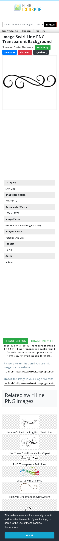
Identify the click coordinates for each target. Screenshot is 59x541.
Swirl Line (10, 188)
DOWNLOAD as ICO (42, 341)
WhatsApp (43, 47)
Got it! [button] (29, 535)
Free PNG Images (10, 31)
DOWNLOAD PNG (15, 341)
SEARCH (50, 24)
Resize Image (42, 31)
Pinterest (25, 52)
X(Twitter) (41, 52)
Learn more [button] (11, 527)
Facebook (9, 52)
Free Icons (26, 31)
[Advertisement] (29, 143)
